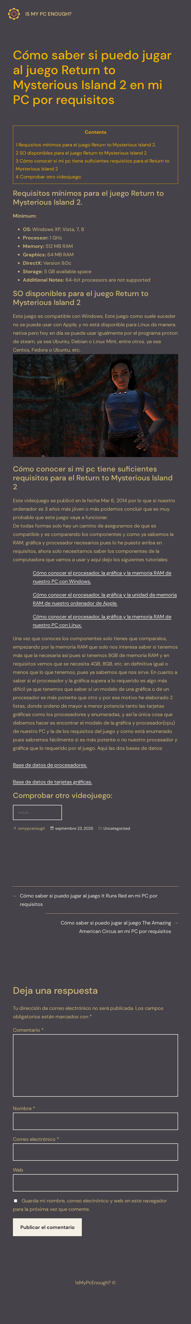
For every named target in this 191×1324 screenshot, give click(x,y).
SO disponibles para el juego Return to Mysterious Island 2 (81, 153)
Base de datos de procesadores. (50, 765)
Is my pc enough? (48, 14)
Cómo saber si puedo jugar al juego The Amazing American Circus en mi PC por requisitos (116, 927)
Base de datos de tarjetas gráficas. (52, 782)
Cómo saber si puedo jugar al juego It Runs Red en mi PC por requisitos (88, 900)
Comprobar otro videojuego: (49, 177)
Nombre (24, 1108)
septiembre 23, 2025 (74, 828)
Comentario (28, 1030)
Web (18, 1170)
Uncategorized (116, 828)
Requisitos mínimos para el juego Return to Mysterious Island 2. (86, 145)
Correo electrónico (36, 1139)
